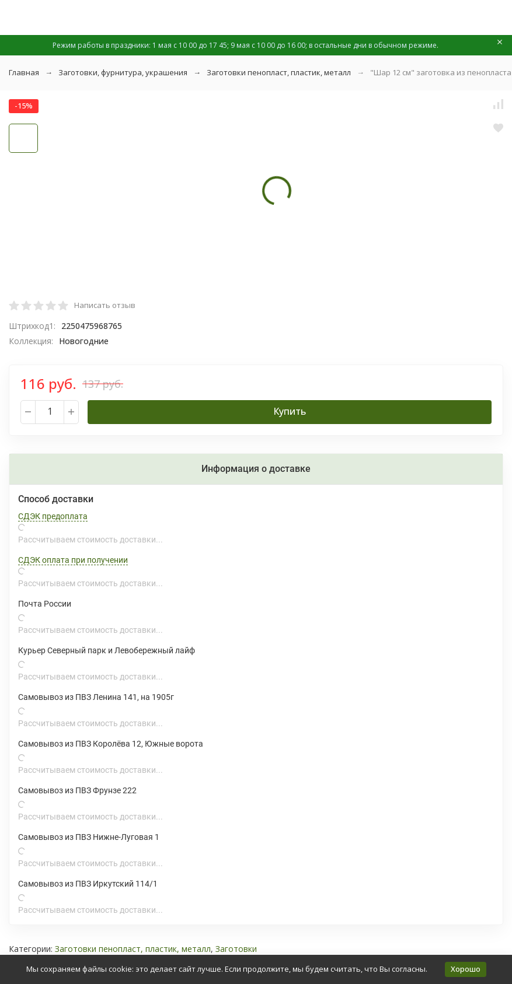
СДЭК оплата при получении (73, 560)
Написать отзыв (104, 305)
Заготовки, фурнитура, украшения (122, 72)
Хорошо (465, 969)
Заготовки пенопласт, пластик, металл (279, 72)
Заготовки (236, 948)
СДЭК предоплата (53, 516)
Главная (24, 72)
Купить (289, 411)
